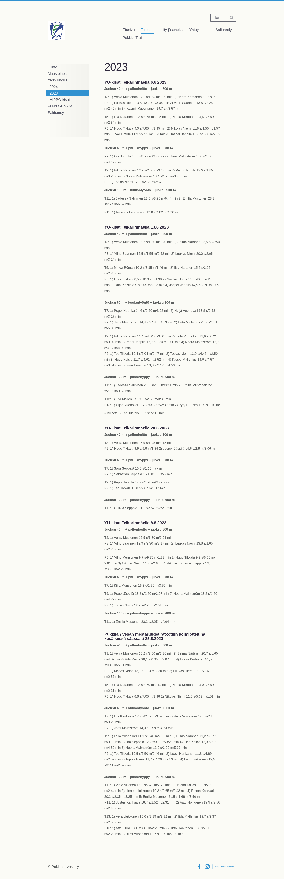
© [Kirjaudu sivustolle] (50, 867)
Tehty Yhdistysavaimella (224, 867)
